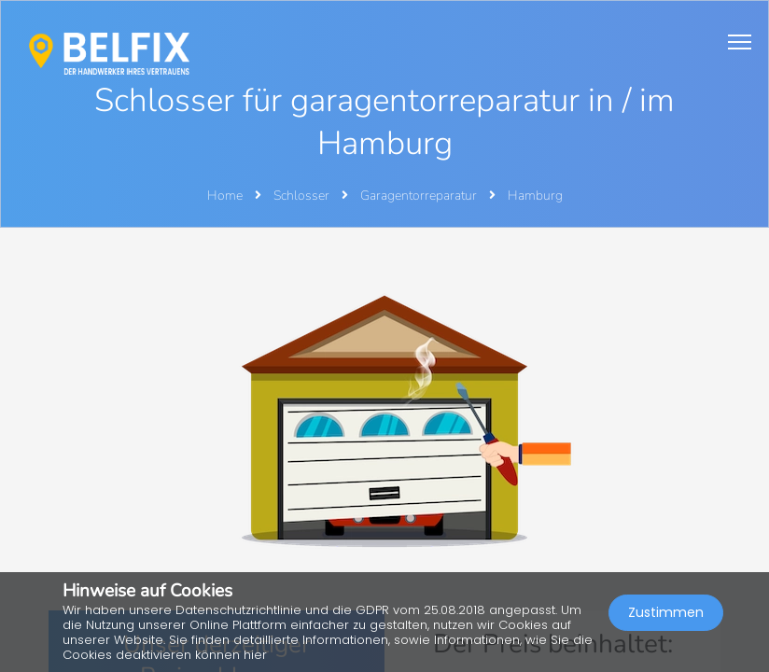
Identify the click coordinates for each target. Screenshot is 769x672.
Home (225, 195)
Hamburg (535, 195)
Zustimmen (666, 612)
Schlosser (302, 195)
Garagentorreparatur (420, 195)
